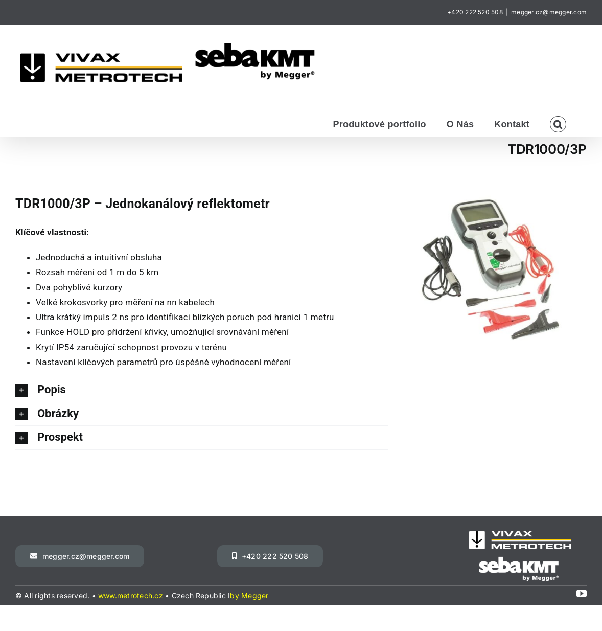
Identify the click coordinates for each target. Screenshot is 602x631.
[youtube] (581, 594)
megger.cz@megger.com (549, 12)
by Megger (249, 595)
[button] (558, 123)
